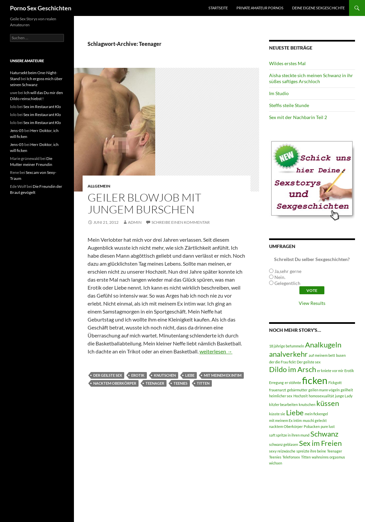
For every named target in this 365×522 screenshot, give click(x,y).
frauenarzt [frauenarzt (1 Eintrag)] (277, 390)
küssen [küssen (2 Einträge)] (327, 403)
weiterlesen (215, 351)
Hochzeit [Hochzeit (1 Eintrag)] (300, 396)
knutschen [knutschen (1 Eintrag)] (307, 404)
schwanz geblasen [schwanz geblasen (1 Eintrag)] (283, 444)
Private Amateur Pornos (259, 8)
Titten (203, 383)
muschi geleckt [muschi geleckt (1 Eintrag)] (315, 420)
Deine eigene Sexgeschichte (318, 8)
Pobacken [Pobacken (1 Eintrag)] (312, 426)
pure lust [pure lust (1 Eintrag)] (328, 426)
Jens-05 (17, 130)
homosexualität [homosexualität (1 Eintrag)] (321, 396)
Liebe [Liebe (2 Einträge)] (295, 412)
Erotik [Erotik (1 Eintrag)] (349, 370)
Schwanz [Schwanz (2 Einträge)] (324, 433)
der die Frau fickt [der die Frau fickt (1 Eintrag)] (282, 362)
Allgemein (99, 186)
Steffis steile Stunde (289, 105)
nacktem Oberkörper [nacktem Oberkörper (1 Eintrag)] (286, 426)
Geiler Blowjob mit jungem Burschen (144, 203)
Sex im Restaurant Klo (42, 106)
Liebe (189, 375)
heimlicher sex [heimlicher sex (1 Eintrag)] (280, 396)
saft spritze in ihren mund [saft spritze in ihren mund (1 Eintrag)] (289, 435)
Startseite (218, 8)
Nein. (279, 277)
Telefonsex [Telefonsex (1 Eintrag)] (291, 457)
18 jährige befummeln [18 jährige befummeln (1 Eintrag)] (286, 346)
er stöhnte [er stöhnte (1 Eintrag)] (293, 382)
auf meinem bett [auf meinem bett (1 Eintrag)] (322, 355)
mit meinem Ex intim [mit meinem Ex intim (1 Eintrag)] (285, 420)
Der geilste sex (107, 375)
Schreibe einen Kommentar (181, 222)
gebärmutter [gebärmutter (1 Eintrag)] (297, 390)
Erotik (138, 375)
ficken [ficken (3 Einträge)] (314, 380)
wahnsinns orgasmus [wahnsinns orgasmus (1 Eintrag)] (328, 457)
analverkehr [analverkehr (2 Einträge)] (288, 353)
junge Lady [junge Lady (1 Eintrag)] (344, 396)
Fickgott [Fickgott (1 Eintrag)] (335, 382)
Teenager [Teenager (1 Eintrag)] (334, 451)
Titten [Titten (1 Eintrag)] (306, 457)
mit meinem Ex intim (222, 375)
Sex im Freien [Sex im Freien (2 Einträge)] (320, 443)
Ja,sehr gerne (287, 271)
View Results (312, 303)
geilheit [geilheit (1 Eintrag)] (347, 390)
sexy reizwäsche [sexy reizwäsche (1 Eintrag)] (282, 451)
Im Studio (279, 93)
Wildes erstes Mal (287, 63)
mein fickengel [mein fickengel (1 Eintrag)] (316, 414)
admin (135, 222)
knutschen (165, 375)
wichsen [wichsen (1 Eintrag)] (275, 463)
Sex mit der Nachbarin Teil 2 (298, 117)
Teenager (155, 383)
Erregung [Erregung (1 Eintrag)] (276, 382)
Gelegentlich (287, 283)
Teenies (180, 383)
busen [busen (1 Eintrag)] (341, 355)
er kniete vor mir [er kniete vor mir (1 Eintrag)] (330, 370)
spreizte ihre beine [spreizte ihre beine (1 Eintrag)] (311, 451)
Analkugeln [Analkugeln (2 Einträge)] (323, 344)
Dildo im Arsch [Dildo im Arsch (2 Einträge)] (292, 369)
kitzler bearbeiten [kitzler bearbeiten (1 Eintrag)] (283, 404)
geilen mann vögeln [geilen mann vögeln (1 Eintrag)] (324, 390)
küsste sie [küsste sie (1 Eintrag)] (277, 414)
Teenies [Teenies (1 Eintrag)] (275, 457)
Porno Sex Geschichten (40, 8)
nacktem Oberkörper (114, 383)
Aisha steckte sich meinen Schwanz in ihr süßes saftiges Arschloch (311, 78)
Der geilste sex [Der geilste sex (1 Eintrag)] (309, 362)
